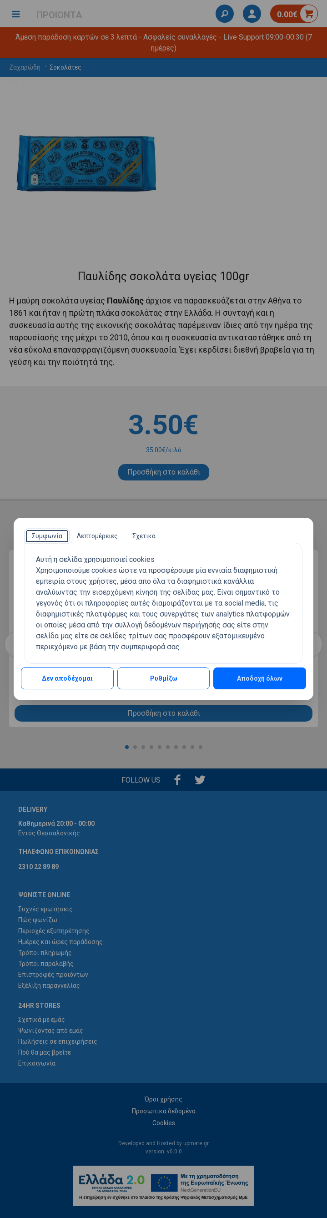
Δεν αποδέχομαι (67, 678)
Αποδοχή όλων (259, 678)
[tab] (47, 536)
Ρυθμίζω (163, 678)
